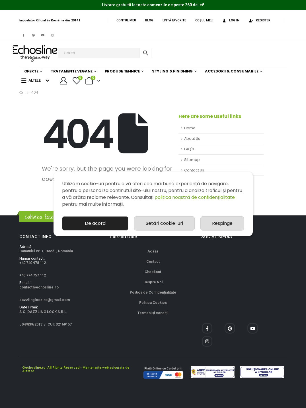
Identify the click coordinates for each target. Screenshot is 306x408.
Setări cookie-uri (164, 223)
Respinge (222, 223)
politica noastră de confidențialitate (195, 197)
